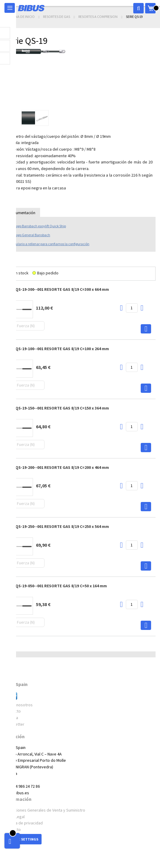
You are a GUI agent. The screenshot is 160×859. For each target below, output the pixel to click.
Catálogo (37, 226)
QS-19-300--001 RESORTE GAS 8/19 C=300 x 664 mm (62, 289)
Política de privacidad (23, 823)
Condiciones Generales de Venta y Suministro (44, 810)
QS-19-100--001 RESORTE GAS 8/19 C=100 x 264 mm (62, 348)
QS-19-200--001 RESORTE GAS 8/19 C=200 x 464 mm (62, 467)
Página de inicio (21, 16)
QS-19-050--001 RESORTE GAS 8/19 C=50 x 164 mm (61, 585)
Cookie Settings (23, 839)
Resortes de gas (57, 16)
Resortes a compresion (98, 16)
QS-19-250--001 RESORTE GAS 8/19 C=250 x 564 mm (62, 526)
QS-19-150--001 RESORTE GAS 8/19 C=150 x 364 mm (62, 408)
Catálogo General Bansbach (29, 235)
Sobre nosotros (18, 704)
